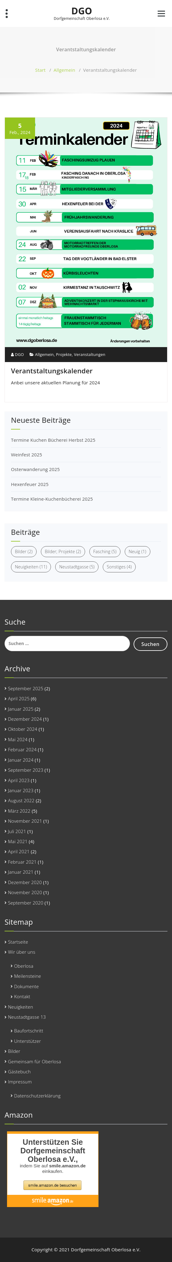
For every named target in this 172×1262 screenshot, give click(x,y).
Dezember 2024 (25, 719)
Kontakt (22, 996)
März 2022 (19, 811)
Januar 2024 (20, 760)
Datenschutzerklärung (37, 1096)
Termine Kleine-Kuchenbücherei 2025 (52, 499)
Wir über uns (21, 952)
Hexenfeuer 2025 (29, 484)
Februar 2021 (22, 862)
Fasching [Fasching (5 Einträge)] (104, 551)
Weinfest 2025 (26, 454)
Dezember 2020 (25, 882)
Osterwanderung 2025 (35, 469)
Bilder (14, 1051)
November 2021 (25, 821)
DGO (81, 10)
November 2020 (25, 892)
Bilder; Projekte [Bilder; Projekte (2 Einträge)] (63, 551)
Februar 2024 (22, 749)
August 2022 (21, 800)
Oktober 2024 (22, 729)
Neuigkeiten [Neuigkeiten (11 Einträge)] (31, 567)
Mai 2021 (17, 841)
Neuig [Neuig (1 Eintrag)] (137, 551)
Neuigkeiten (20, 1007)
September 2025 (25, 688)
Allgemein (64, 70)
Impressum (20, 1082)
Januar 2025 (20, 709)
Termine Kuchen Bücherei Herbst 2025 (53, 440)
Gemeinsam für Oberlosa (34, 1061)
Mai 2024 (17, 739)
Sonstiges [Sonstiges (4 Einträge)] (119, 567)
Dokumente (26, 986)
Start (40, 70)
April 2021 (19, 851)
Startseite (18, 942)
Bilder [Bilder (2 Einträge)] (24, 551)
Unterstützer (27, 1041)
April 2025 (19, 698)
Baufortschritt (28, 1031)
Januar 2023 (20, 790)
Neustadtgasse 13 (27, 1017)
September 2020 (25, 903)
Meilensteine (27, 976)
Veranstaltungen (90, 354)
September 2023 (25, 770)
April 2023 (19, 780)
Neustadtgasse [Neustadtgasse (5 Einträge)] (77, 567)
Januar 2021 (20, 872)
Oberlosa (23, 966)
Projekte (64, 354)
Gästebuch (19, 1071)
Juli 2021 (17, 831)
